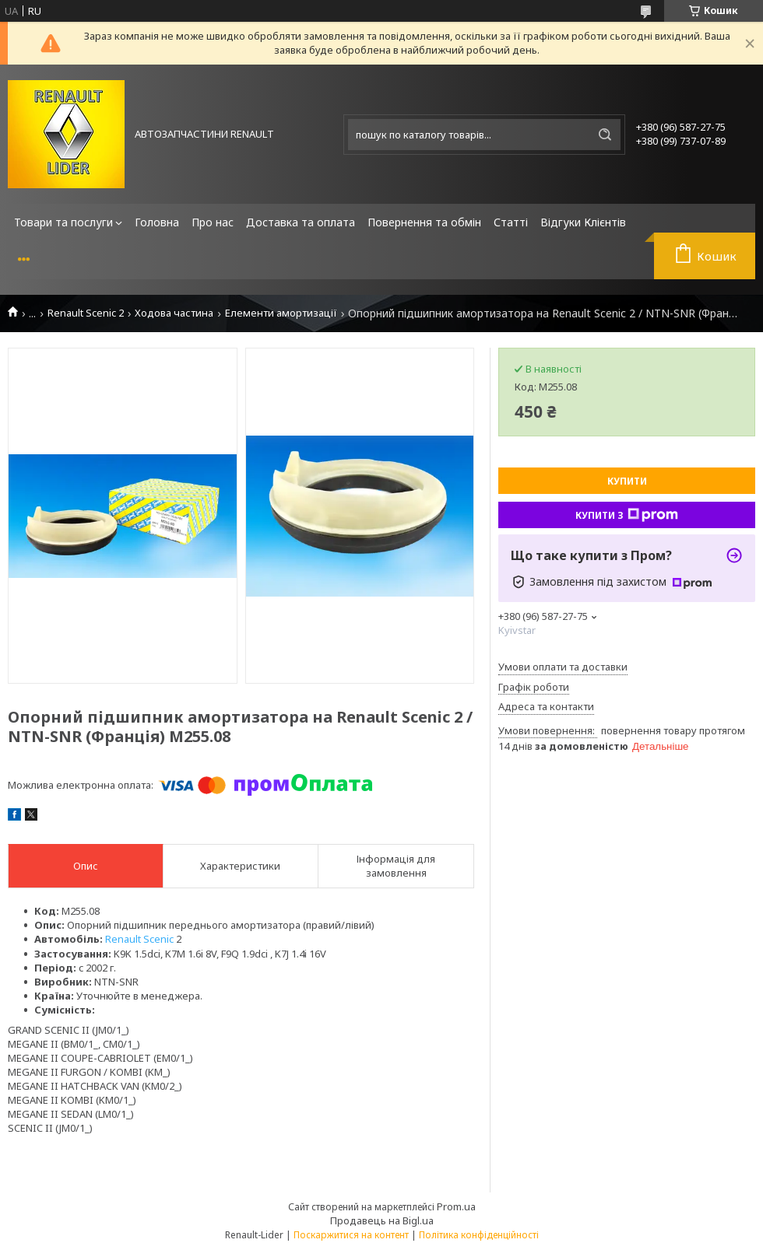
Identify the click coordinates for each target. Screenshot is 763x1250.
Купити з (626, 515)
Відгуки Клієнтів (583, 222)
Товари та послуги (63, 222)
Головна (157, 222)
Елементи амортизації (281, 313)
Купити (627, 481)
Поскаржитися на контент (351, 1234)
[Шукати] (605, 134)
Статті (511, 222)
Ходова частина (174, 313)
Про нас (213, 222)
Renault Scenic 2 (85, 313)
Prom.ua (456, 1206)
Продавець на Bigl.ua (382, 1220)
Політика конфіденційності (479, 1234)
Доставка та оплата (300, 222)
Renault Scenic (139, 939)
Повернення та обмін (424, 222)
